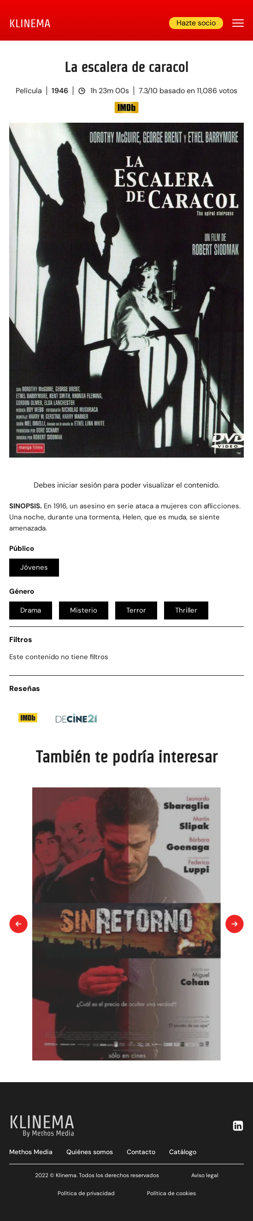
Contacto (141, 1152)
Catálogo (182, 1152)
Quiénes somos (89, 1152)
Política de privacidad (86, 1193)
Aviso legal (204, 1175)
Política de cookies (171, 1193)
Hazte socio (196, 23)
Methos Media (31, 1152)
